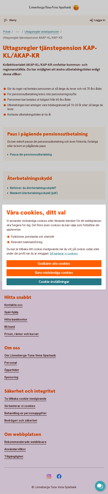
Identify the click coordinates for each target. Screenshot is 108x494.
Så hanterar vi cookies (64, 253)
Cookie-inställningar (54, 282)
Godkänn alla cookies (54, 263)
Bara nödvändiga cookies (54, 273)
